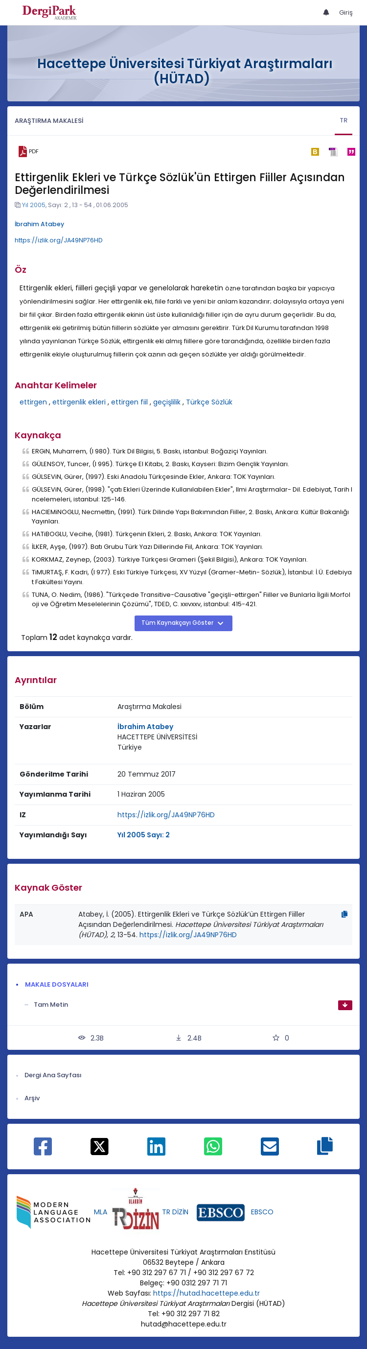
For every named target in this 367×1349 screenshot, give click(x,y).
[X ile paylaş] (100, 1146)
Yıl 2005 (34, 205)
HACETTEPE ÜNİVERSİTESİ (157, 737)
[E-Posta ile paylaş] (270, 1152)
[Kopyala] (344, 914)
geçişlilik (167, 402)
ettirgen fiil (129, 402)
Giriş (346, 12)
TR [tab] (343, 120)
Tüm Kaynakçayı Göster (178, 623)
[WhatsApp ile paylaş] (213, 1152)
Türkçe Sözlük (209, 402)
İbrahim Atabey (39, 224)
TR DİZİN (175, 1212)
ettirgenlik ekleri (79, 402)
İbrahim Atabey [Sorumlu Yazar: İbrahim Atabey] (145, 727)
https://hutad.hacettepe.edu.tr (206, 1293)
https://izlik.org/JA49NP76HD (59, 240)
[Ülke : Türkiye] (129, 747)
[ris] (333, 151)
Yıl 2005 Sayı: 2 (143, 835)
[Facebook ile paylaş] (43, 1152)
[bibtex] (314, 152)
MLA (100, 1212)
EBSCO (262, 1212)
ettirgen (33, 402)
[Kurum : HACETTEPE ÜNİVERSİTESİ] (157, 737)
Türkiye (129, 747)
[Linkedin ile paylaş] (156, 1152)
